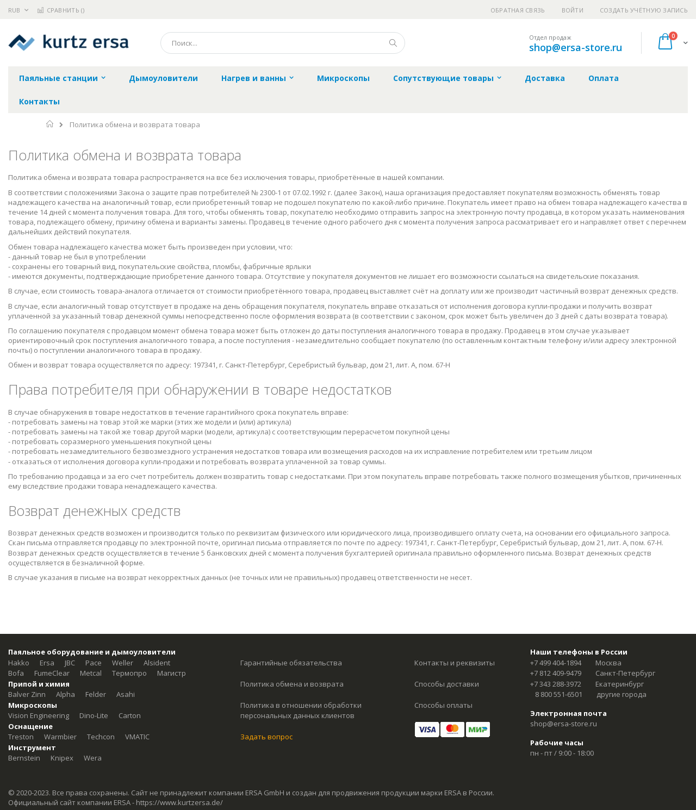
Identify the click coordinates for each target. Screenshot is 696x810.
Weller (122, 663)
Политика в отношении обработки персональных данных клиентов (301, 710)
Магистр (171, 673)
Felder (95, 694)
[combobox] (282, 43)
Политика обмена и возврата (292, 684)
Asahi (125, 694)
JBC (70, 663)
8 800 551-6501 (558, 694)
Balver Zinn (27, 694)
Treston (21, 737)
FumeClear (52, 673)
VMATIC (137, 737)
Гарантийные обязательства (291, 663)
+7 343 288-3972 (555, 684)
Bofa (16, 673)
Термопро (129, 673)
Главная (50, 124)
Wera (93, 758)
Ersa (47, 663)
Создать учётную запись (644, 10)
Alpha (65, 694)
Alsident (157, 663)
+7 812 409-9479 (555, 673)
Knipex (62, 758)
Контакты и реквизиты (454, 663)
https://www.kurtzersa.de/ (179, 802)
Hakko (18, 663)
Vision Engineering (38, 715)
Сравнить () (60, 10)
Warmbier (60, 737)
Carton (130, 715)
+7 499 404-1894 (555, 663)
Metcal (91, 673)
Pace (93, 663)
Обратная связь (517, 10)
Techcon (101, 737)
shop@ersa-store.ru (575, 47)
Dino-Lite (93, 715)
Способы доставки (446, 684)
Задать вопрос (266, 737)
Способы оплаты (443, 705)
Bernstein (24, 758)
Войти (572, 10)
